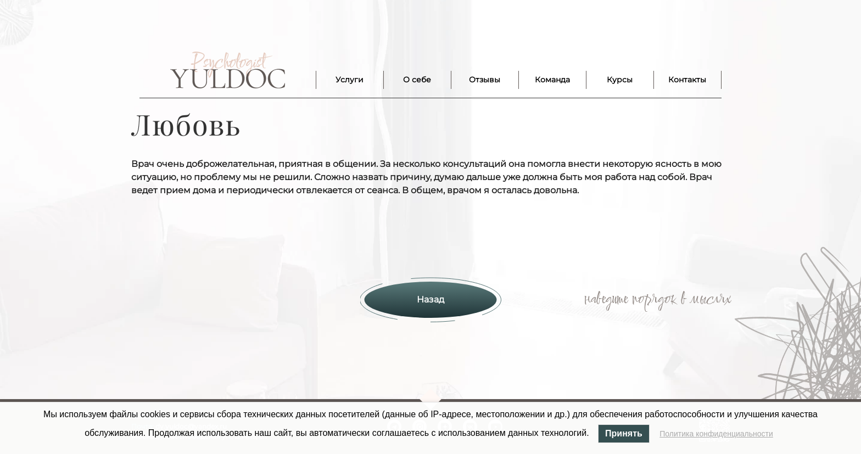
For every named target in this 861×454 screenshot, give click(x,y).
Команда (552, 80)
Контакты (687, 80)
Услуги (350, 80)
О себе (417, 80)
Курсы (620, 80)
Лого (228, 70)
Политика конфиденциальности (716, 433)
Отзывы (484, 80)
